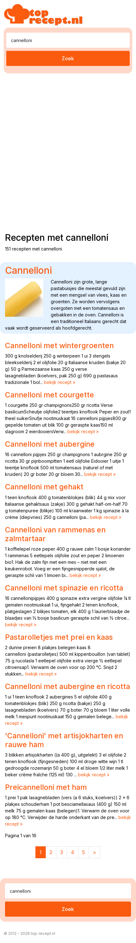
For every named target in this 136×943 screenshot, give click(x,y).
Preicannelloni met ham (46, 787)
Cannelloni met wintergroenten (59, 345)
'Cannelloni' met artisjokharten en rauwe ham (64, 740)
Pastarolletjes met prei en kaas (59, 637)
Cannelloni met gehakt (44, 486)
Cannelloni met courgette (49, 394)
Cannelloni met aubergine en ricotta (67, 686)
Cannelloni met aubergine (50, 444)
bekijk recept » (59, 382)
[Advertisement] (68, 152)
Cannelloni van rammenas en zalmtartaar (55, 534)
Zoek (68, 58)
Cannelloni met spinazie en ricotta (64, 587)
